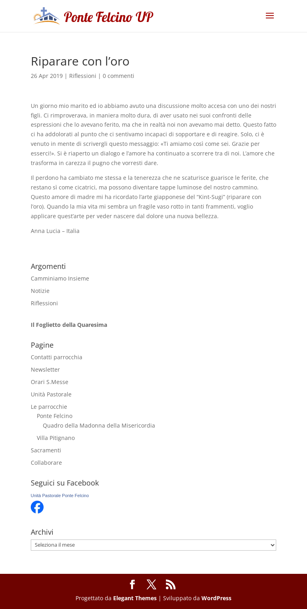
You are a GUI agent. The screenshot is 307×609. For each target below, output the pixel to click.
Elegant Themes (135, 598)
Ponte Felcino (54, 416)
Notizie (40, 291)
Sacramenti (46, 450)
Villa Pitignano (56, 438)
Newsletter (45, 369)
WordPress (216, 598)
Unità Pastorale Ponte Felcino (60, 495)
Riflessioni (82, 76)
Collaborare (46, 462)
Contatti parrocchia (56, 357)
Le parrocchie (49, 406)
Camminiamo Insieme (60, 278)
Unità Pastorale (51, 394)
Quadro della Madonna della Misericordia (99, 425)
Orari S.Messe (49, 382)
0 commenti (118, 76)
